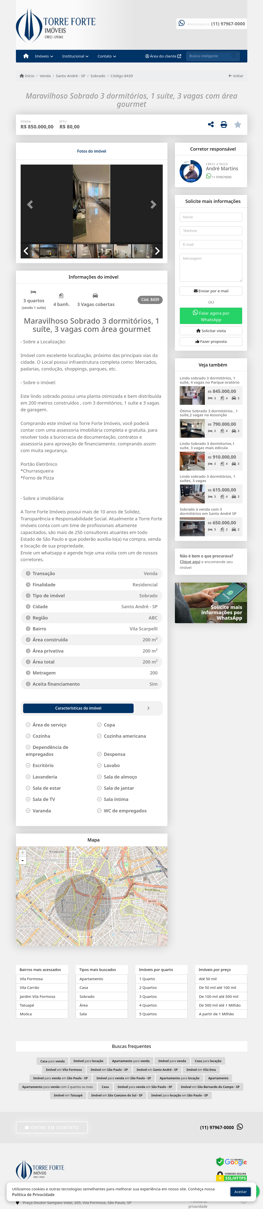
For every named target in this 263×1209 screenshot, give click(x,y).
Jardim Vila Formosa (37, 996)
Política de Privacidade (33, 1194)
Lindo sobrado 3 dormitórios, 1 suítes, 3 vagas (207, 478)
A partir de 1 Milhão (216, 1013)
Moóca (26, 1013)
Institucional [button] (73, 56)
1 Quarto (147, 978)
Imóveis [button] (42, 56)
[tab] (36, 151)
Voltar (236, 75)
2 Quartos (148, 987)
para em (60, 1078)
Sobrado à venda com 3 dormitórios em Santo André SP (208, 511)
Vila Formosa (31, 978)
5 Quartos (148, 1013)
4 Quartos (148, 1005)
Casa (84, 987)
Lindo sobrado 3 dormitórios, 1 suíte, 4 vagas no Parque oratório (209, 380)
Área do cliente (163, 56)
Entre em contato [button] (52, 1127)
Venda (45, 75)
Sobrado (98, 75)
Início (27, 75)
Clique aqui (190, 561)
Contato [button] (105, 56)
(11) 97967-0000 (228, 24)
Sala (83, 1013)
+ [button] (22, 853)
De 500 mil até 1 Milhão (220, 1005)
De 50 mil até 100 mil (217, 987)
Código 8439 (122, 75)
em (64, 1070)
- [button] (22, 860)
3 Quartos (148, 996)
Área (84, 1005)
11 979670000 (219, 177)
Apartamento (91, 978)
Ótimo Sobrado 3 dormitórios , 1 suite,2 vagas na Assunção (209, 413)
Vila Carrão (29, 987)
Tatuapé (27, 1005)
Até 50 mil (208, 978)
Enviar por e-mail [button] (211, 290)
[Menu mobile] (26, 56)
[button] (31, 205)
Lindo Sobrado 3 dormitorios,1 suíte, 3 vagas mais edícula (207, 445)
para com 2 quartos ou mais (57, 1087)
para (52, 1061)
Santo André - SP (70, 75)
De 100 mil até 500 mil (218, 996)
